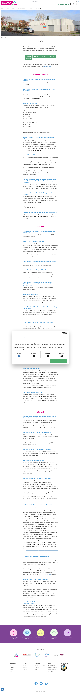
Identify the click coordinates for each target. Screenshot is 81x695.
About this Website (51, 665)
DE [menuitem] (76, 1)
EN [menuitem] (78, 1)
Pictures (11, 665)
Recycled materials (40, 637)
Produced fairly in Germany (13, 637)
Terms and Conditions (52, 667)
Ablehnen (22, 361)
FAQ (5, 37)
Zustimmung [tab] (22, 336)
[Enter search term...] (41, 1)
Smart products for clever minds (27, 637)
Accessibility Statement (52, 673)
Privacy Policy (51, 671)
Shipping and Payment (40, 665)
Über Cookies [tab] (59, 336)
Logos (11, 669)
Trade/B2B (37, 667)
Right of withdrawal (52, 669)
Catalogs (12, 667)
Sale (36, 669)
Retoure (44, 56)
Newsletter (25, 667)
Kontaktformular (47, 66)
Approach (25, 669)
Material (52, 56)
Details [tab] (40, 336)
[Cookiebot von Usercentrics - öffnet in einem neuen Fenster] (61, 333)
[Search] (53, 1)
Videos (11, 671)
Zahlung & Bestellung (28, 57)
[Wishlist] (73, 4)
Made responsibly (67, 637)
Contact (24, 665)
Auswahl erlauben (40, 361)
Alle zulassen (58, 361)
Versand (36, 56)
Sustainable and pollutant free (54, 637)
